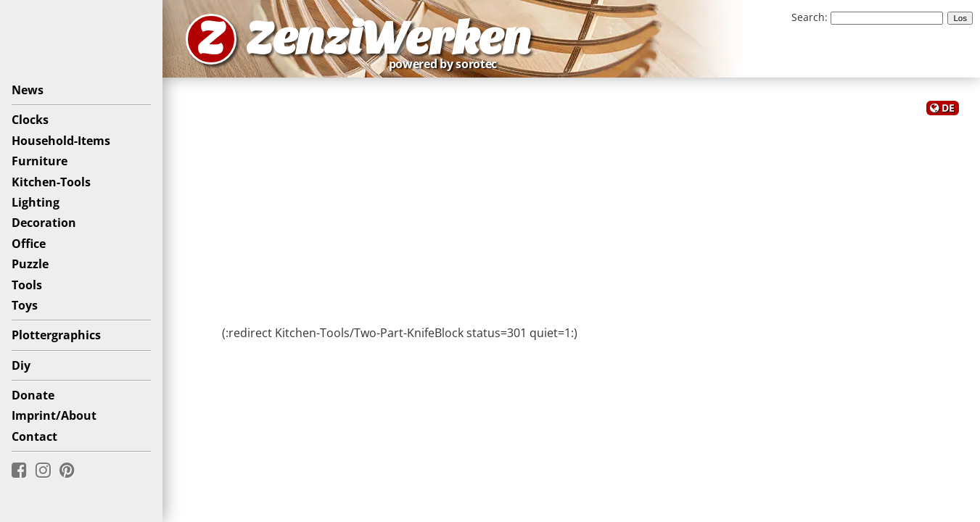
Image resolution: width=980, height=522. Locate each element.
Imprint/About (54, 415)
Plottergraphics (56, 335)
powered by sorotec (447, 64)
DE (948, 108)
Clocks (30, 120)
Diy (21, 365)
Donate (33, 395)
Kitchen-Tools (51, 182)
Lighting (35, 202)
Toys (25, 305)
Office (29, 244)
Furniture (39, 161)
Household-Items (61, 141)
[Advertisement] (571, 216)
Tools (27, 285)
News (28, 90)
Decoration (44, 223)
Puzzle (30, 264)
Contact (34, 436)
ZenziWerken (388, 39)
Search (808, 17)
